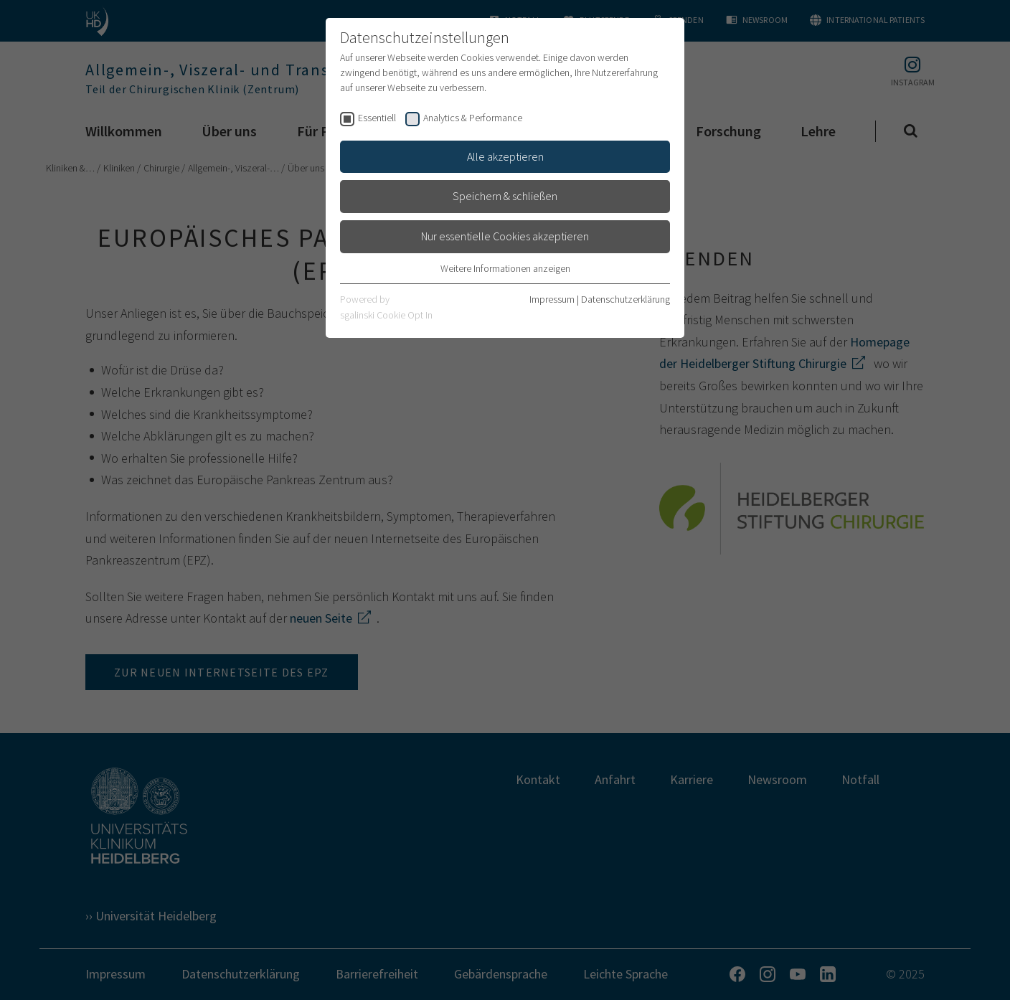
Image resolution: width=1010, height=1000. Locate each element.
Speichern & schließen (505, 196)
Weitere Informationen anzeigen (505, 268)
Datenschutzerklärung (625, 299)
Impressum (552, 299)
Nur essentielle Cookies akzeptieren (505, 236)
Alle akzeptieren (505, 156)
